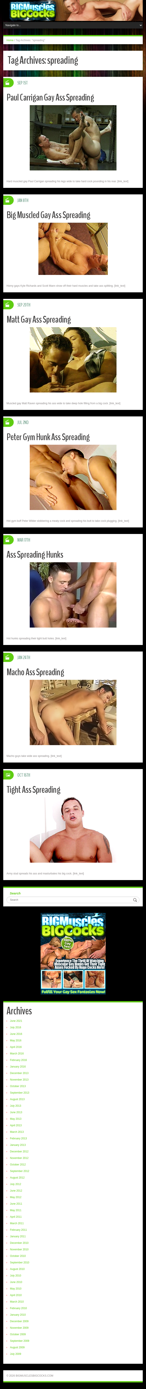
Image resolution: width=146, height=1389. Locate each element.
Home (10, 40)
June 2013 (16, 1112)
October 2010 (18, 1256)
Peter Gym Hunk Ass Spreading (48, 437)
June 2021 (16, 1020)
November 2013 (19, 1079)
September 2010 (19, 1262)
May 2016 (15, 1040)
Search (15, 893)
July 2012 (15, 1184)
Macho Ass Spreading (35, 672)
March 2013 (17, 1131)
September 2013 (19, 1092)
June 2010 (16, 1282)
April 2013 (16, 1125)
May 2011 (15, 1210)
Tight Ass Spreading (34, 789)
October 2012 (18, 1164)
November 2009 (19, 1327)
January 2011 (18, 1236)
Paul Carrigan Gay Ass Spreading (51, 97)
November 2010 (19, 1249)
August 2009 (17, 1347)
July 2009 (15, 1353)
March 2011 (17, 1223)
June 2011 (16, 1203)
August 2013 (17, 1099)
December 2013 (19, 1073)
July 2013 (15, 1105)
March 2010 (17, 1301)
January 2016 (18, 1066)
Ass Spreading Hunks (35, 554)
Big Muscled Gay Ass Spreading (49, 215)
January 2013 (18, 1145)
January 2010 (18, 1314)
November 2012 (19, 1158)
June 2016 (16, 1033)
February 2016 (18, 1060)
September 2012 (19, 1171)
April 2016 (16, 1047)
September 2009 (19, 1340)
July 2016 (15, 1027)
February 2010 (18, 1308)
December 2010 (19, 1242)
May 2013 (15, 1118)
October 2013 (18, 1086)
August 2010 (17, 1269)
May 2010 (15, 1288)
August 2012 (17, 1177)
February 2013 (18, 1138)
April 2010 (16, 1295)
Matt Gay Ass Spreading (39, 319)
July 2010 (15, 1275)
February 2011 (18, 1229)
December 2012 (19, 1151)
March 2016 (17, 1053)
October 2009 (18, 1334)
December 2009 (19, 1321)
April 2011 (16, 1216)
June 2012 (16, 1190)
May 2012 (15, 1197)
